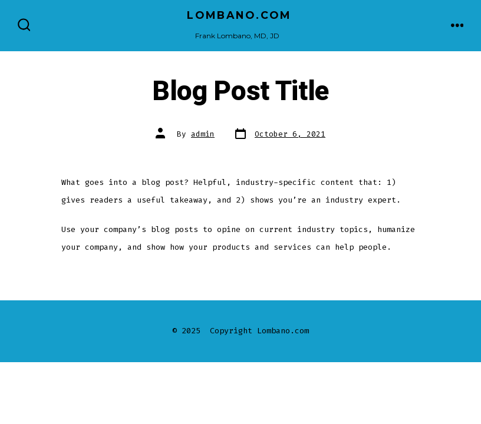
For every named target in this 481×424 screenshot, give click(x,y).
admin (203, 134)
